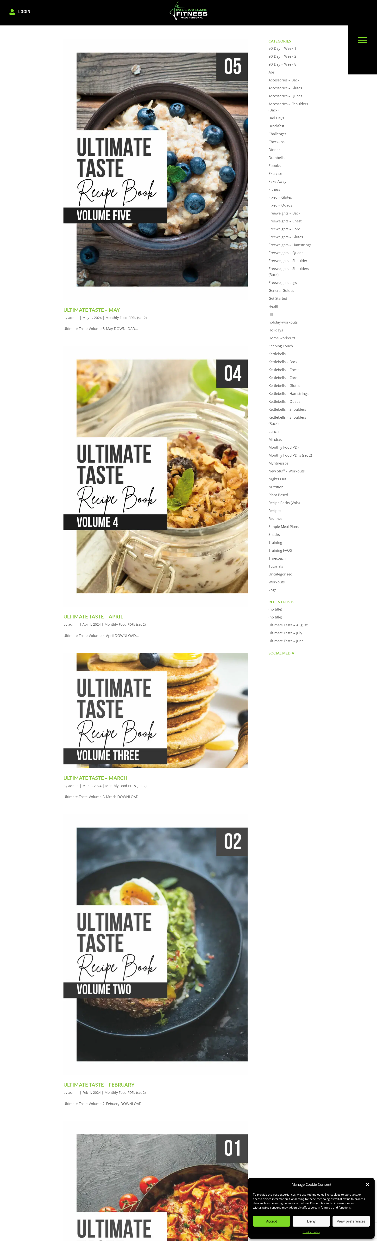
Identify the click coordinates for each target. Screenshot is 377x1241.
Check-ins (276, 141)
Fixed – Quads (280, 205)
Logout (174, 1185)
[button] (367, 1184)
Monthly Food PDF (284, 447)
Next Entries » (234, 1139)
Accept (271, 1221)
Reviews (275, 518)
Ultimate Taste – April (93, 616)
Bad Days (276, 118)
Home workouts (282, 338)
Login (24, 11)
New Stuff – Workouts (287, 471)
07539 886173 (245, 1185)
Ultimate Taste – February (99, 939)
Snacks (274, 534)
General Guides (281, 290)
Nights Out (277, 479)
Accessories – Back (284, 80)
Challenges (277, 133)
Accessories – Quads (285, 95)
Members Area (180, 1192)
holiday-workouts (283, 322)
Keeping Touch (281, 345)
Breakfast (276, 125)
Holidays (276, 330)
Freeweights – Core (284, 228)
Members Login (181, 1177)
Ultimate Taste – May (91, 310)
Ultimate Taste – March (95, 778)
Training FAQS (280, 550)
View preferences (351, 1221)
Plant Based (278, 494)
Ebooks (275, 165)
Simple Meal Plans (284, 526)
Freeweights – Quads (286, 252)
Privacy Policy (101, 1229)
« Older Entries (77, 1139)
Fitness (274, 189)
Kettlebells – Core (283, 377)
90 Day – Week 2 (282, 56)
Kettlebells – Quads (284, 401)
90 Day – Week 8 (282, 64)
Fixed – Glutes (280, 197)
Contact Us (111, 1199)
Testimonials (112, 1192)
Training (275, 542)
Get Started (278, 298)
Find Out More (180, 1199)
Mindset (275, 439)
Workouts (277, 582)
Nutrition (276, 486)
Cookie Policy (311, 1232)
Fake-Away (277, 181)
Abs (272, 72)
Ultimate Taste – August (288, 625)
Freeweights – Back (284, 213)
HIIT (272, 314)
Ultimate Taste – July (285, 632)
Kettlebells (277, 353)
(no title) (275, 609)
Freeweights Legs (283, 282)
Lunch (274, 431)
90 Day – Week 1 (282, 48)
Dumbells (276, 157)
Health (274, 306)
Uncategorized (280, 574)
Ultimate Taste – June (286, 640)
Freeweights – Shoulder (288, 260)
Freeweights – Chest (285, 221)
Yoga (272, 589)
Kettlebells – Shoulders (287, 409)
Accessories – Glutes (285, 88)
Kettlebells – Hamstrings (288, 393)
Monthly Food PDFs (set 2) (126, 317)
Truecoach (277, 558)
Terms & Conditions (60, 1229)
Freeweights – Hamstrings (290, 244)
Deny (311, 1221)
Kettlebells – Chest (284, 369)
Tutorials (276, 566)
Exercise (275, 173)
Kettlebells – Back (283, 361)
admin (73, 317)
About (107, 1177)
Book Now (111, 1185)
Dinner (274, 149)
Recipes (275, 510)
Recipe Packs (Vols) (284, 502)
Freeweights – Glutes (286, 236)
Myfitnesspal (279, 463)
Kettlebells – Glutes (284, 385)
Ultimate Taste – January (97, 1100)
